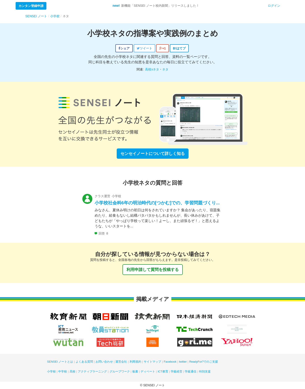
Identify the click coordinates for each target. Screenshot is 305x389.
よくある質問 (84, 361)
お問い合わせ (104, 361)
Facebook (170, 361)
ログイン (274, 5)
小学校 (51, 371)
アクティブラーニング (92, 371)
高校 (72, 371)
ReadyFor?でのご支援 (203, 361)
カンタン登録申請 (31, 6)
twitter (183, 361)
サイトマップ (152, 361)
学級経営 (176, 371)
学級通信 (190, 371)
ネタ (165, 69)
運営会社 (121, 361)
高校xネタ (152, 69)
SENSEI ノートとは (60, 361)
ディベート (148, 371)
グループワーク (120, 371)
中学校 (62, 371)
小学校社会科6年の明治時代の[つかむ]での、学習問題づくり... (157, 202)
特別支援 (205, 371)
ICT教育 (163, 371)
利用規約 (135, 361)
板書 (135, 371)
